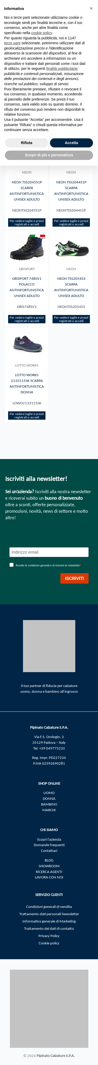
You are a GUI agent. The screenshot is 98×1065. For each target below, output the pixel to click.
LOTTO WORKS (26, 365)
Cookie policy (49, 943)
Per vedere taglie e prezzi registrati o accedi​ (27, 222)
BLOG (49, 860)
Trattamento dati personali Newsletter (49, 914)
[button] (91, 8)
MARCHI (49, 810)
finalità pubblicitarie (61, 68)
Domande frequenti (49, 845)
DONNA (49, 798)
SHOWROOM (49, 866)
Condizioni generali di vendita (49, 906)
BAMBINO (49, 804)
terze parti (12, 43)
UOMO (49, 792)
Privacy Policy (49, 935)
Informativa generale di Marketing (49, 921)
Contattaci (49, 850)
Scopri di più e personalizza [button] (49, 155)
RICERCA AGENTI (49, 871)
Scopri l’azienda (49, 839)
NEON (27, 172)
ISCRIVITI (74, 578)
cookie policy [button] (41, 33)
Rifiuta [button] (26, 143)
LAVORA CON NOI (49, 877)
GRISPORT (27, 269)
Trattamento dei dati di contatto (49, 928)
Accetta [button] (71, 143)
